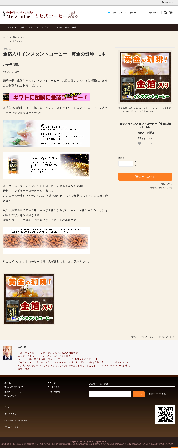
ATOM (12, 410)
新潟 (67, 437)
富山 (80, 437)
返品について (166, 184)
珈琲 (84, 437)
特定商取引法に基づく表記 (161, 188)
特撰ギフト (17, 41)
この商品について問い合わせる (142, 337)
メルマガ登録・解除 (66, 27)
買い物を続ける (167, 337)
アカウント (169, 2)
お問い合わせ (26, 27)
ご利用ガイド (9, 27)
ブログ (6, 406)
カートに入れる (145, 176)
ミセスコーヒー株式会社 (85, 435)
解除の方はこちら (157, 394)
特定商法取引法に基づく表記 (16, 415)
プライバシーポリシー (13, 419)
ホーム (5, 37)
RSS (5, 410)
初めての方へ (18, 37)
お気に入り (145, 143)
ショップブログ (45, 27)
